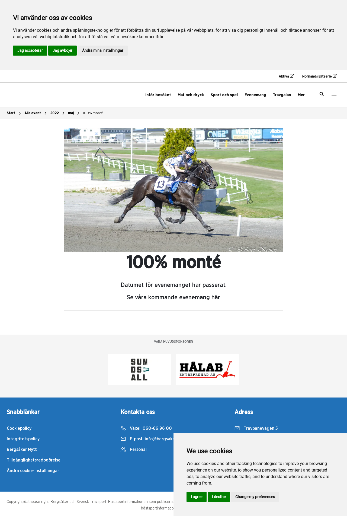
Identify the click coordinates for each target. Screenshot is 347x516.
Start (14, 113)
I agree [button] (196, 497)
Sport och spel (224, 95)
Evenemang (255, 95)
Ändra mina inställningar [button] (102, 50)
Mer (301, 95)
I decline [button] (219, 497)
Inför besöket (158, 95)
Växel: (146, 428)
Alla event (36, 113)
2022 (58, 113)
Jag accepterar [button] (30, 50)
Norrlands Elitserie (319, 76)
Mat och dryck (191, 95)
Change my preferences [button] (255, 497)
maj (74, 113)
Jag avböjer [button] (62, 50)
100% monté (93, 113)
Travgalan (282, 95)
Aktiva (286, 76)
